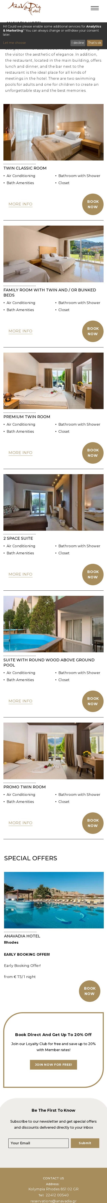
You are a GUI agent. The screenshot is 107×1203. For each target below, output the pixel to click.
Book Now (93, 204)
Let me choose (14, 43)
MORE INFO (21, 204)
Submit (85, 1143)
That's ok (94, 43)
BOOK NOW (90, 991)
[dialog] (53, 35)
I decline (77, 43)
